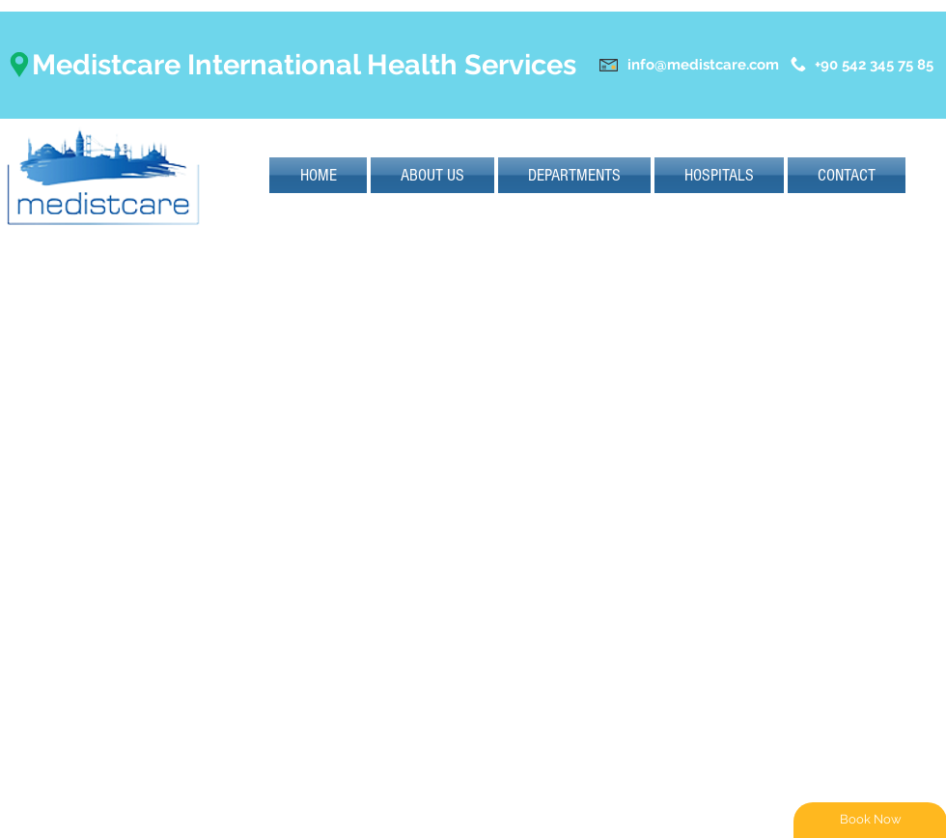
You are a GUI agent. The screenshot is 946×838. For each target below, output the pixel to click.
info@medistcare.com (703, 64)
